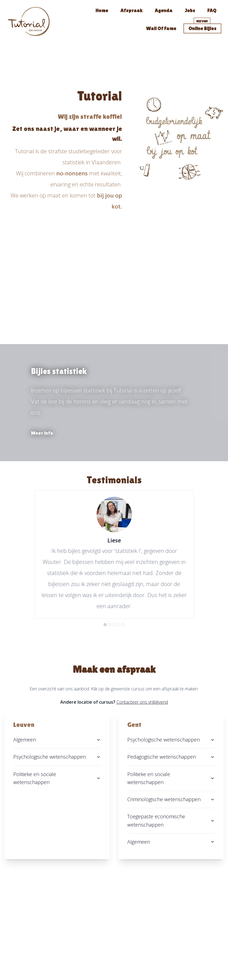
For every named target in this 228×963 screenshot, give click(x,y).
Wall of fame (161, 28)
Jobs (190, 10)
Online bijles (202, 28)
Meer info (42, 433)
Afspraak (131, 10)
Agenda (163, 10)
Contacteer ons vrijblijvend (142, 702)
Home (101, 10)
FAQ (211, 10)
